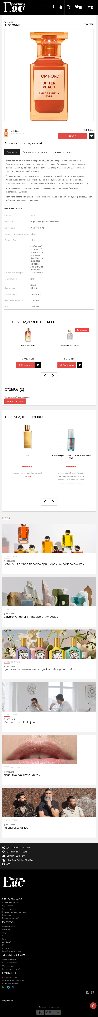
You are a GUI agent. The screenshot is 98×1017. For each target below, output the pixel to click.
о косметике (11, 820)
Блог (6, 518)
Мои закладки (8, 966)
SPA (3, 945)
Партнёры (6, 915)
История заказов (9, 962)
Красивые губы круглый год (22, 775)
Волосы (5, 936)
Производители (9, 909)
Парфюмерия (8, 926)
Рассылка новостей (11, 969)
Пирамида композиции (35, 152)
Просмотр (25, 365)
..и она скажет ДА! (16, 827)
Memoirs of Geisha (70, 345)
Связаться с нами (10, 902)
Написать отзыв (15, 401)
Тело (4, 939)
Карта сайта (7, 905)
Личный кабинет (9, 959)
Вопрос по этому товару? (24, 143)
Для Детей (6, 942)
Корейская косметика (12, 951)
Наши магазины (10, 983)
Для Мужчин (7, 948)
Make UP (6, 929)
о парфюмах (12, 556)
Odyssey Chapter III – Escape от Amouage (31, 616)
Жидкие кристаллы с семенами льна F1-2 (71, 457)
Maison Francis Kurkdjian (19, 722)
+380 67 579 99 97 (11, 977)
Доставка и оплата (63, 152)
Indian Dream (28, 345)
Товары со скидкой (10, 918)
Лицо (4, 932)
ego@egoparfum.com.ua (14, 980)
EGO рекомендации (16, 767)
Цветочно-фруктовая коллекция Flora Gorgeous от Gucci (41, 669)
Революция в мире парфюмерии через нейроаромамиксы (44, 564)
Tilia (27, 455)
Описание (12, 152)
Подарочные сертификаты (14, 912)
